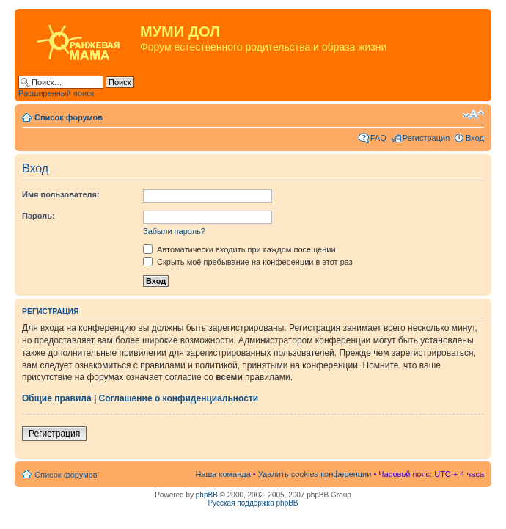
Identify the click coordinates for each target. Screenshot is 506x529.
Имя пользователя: (61, 194)
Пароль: (38, 215)
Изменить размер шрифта (473, 114)
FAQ (378, 138)
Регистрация (426, 138)
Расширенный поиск (56, 93)
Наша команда (222, 474)
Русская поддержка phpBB (253, 503)
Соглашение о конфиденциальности (179, 398)
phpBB (207, 495)
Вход (475, 138)
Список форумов (68, 117)
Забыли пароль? (174, 231)
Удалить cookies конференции (315, 474)
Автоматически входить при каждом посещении (239, 249)
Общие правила (57, 398)
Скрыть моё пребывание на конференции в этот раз (248, 262)
